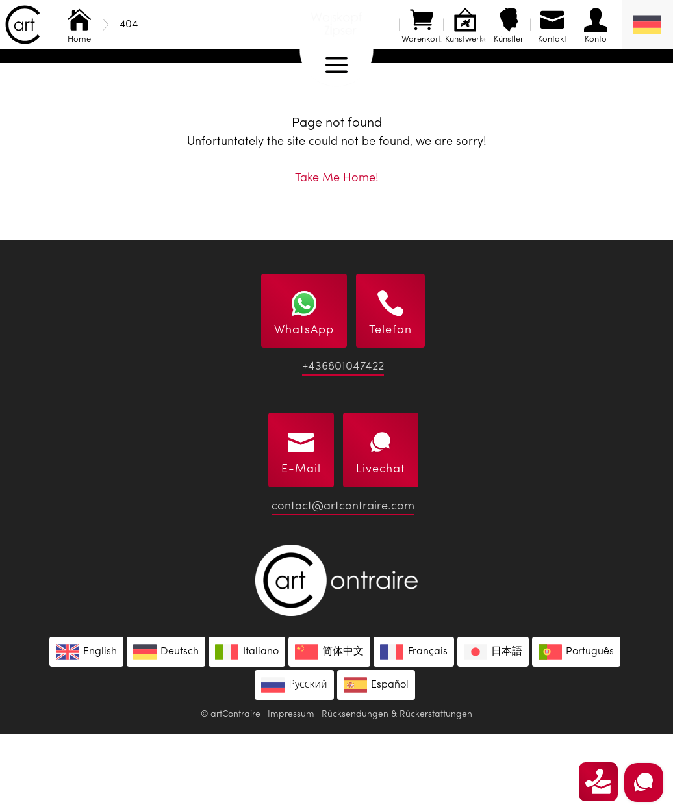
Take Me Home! (337, 255)
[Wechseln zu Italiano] (247, 729)
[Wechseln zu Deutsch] (166, 729)
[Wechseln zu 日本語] (493, 729)
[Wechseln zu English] (86, 729)
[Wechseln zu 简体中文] (329, 729)
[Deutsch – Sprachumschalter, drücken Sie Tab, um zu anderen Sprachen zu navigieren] (647, 24)
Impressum (291, 791)
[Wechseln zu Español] (376, 762)
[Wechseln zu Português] (576, 729)
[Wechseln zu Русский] (294, 762)
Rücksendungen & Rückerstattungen (397, 791)
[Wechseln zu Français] (413, 729)
